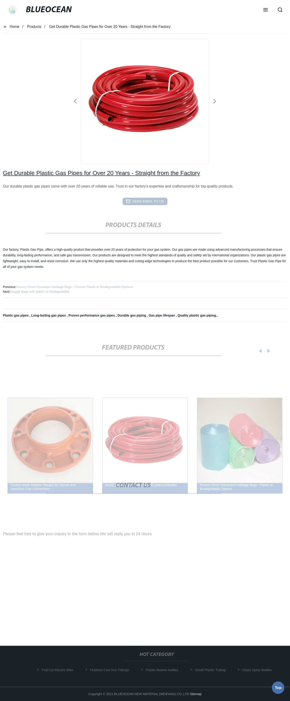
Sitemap (195, 694)
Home (14, 27)
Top (278, 687)
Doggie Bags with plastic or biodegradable (40, 291)
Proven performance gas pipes (92, 315)
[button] (265, 10)
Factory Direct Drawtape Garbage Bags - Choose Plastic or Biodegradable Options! (74, 287)
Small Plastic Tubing (211, 670)
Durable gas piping (132, 315)
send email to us (145, 201)
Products (34, 27)
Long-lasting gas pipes (49, 315)
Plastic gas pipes (16, 315)
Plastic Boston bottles (163, 670)
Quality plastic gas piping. (197, 315)
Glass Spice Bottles (258, 670)
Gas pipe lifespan (162, 315)
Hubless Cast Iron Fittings (111, 670)
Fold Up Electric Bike (59, 670)
